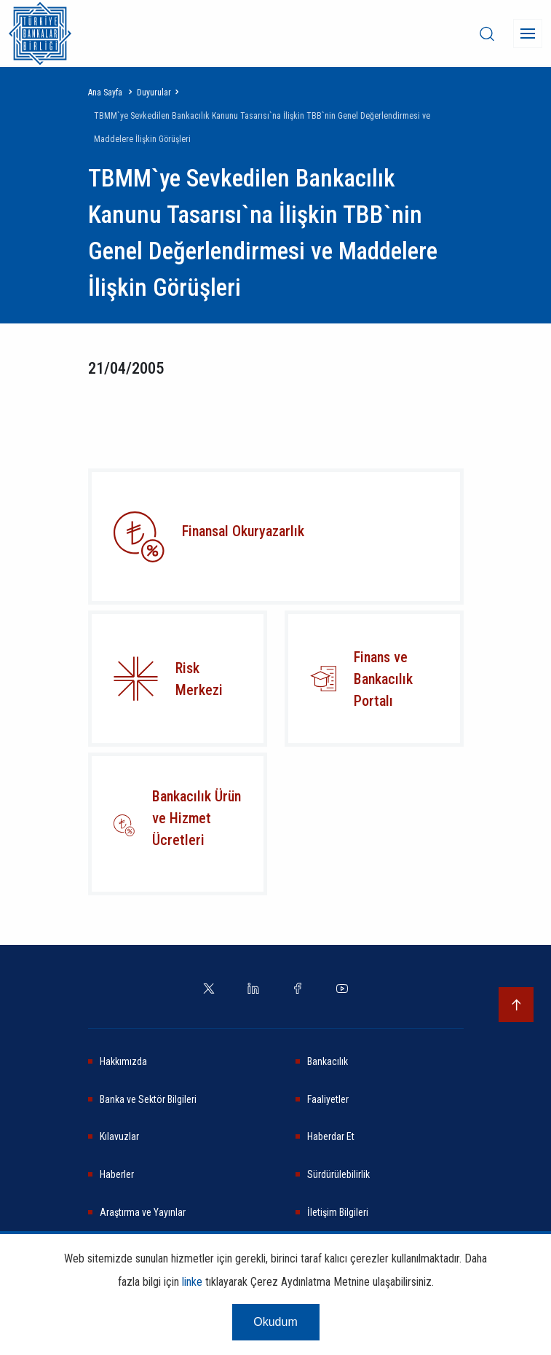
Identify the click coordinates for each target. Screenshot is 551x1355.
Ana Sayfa (105, 92)
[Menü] (527, 33)
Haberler (117, 1174)
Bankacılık (327, 1061)
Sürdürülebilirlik (338, 1174)
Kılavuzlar (119, 1136)
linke (192, 1282)
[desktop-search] (487, 33)
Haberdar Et (330, 1136)
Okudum (275, 1322)
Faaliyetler (328, 1099)
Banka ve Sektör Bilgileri (148, 1099)
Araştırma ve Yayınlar (143, 1212)
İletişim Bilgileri (337, 1212)
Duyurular (154, 92)
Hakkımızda (123, 1061)
